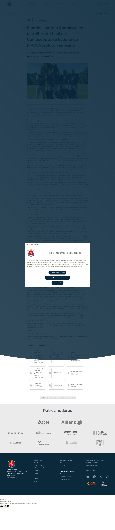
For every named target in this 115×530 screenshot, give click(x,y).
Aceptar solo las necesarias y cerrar (57, 278)
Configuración (57, 283)
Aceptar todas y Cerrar (57, 273)
